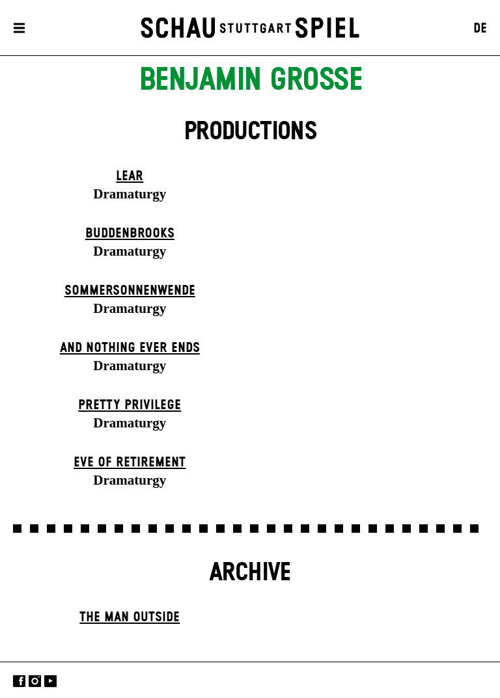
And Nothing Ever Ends (130, 348)
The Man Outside (129, 617)
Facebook (19, 681)
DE (480, 28)
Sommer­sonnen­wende (129, 291)
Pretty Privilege (129, 405)
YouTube (50, 681)
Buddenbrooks (129, 233)
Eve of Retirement (130, 462)
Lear (129, 176)
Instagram (35, 681)
